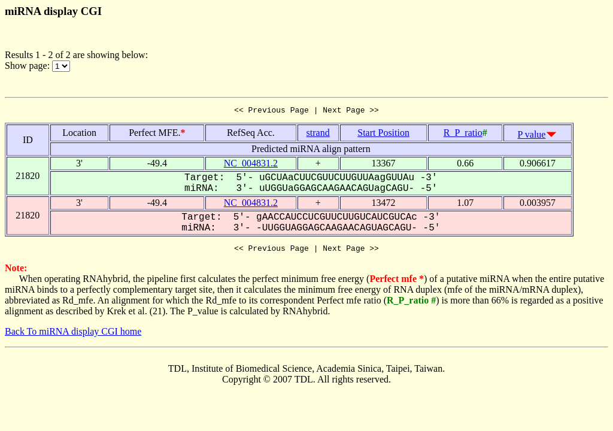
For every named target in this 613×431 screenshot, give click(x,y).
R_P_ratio (463, 134)
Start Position (383, 134)
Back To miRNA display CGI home (73, 335)
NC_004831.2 (251, 165)
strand (318, 134)
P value (532, 136)
